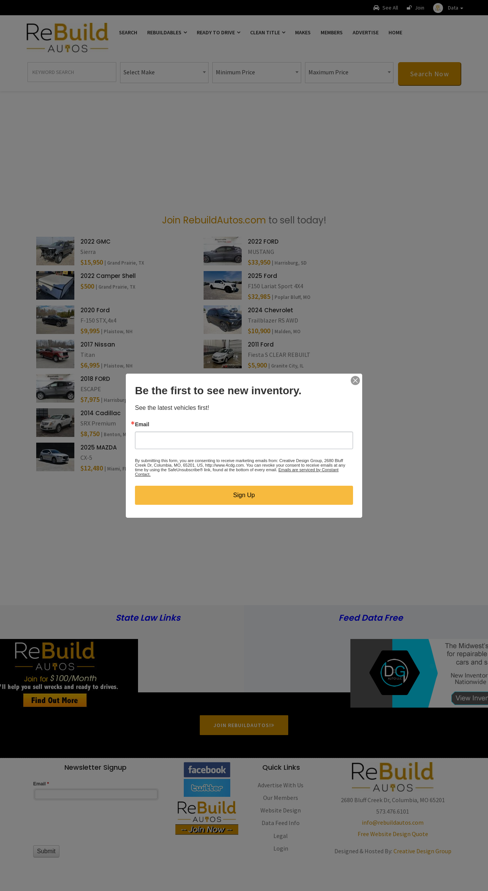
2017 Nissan (97, 344)
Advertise (366, 32)
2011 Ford (261, 344)
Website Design (280, 810)
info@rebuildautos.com (393, 822)
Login (280, 848)
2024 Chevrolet (270, 310)
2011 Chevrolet (268, 447)
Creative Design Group (422, 851)
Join (415, 7)
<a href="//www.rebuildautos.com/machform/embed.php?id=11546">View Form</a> (95, 827)
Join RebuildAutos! (244, 725)
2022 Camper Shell (108, 276)
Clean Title (267, 32)
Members (332, 32)
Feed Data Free (371, 618)
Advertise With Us (280, 785)
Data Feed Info (281, 823)
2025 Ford (262, 276)
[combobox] (164, 72)
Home (395, 32)
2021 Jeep (262, 413)
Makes (303, 32)
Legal (280, 836)
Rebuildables (167, 32)
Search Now (429, 73)
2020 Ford (95, 310)
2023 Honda (265, 379)
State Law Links (148, 618)
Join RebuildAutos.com (214, 220)
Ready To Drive (218, 32)
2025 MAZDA (98, 447)
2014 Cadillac (100, 413)
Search (128, 32)
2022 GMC (95, 242)
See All (385, 7)
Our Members (280, 797)
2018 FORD (95, 379)
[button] (448, 7)
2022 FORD (263, 242)
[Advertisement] (244, 152)
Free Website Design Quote (393, 834)
